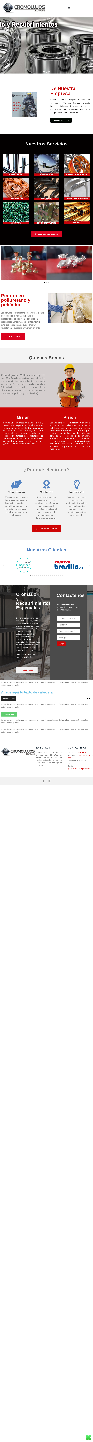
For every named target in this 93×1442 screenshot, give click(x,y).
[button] (3, 45)
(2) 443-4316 (84, 755)
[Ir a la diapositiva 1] (44, 282)
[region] (46, 45)
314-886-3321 (80, 752)
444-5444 (72, 758)
